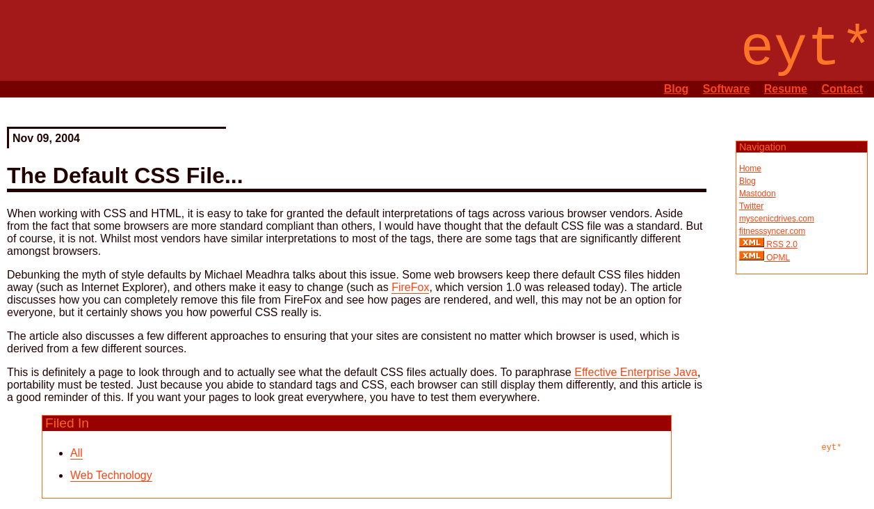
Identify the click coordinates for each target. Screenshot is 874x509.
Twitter (751, 206)
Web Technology (111, 475)
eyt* (832, 448)
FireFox (410, 287)
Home (750, 168)
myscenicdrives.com (776, 219)
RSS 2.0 (781, 244)
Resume (785, 89)
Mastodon (757, 193)
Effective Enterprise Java (635, 372)
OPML (777, 258)
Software (726, 89)
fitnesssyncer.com (772, 231)
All (76, 453)
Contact (842, 89)
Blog (676, 89)
